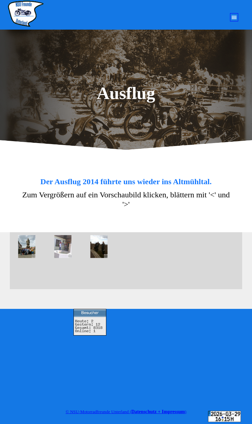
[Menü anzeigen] (234, 17)
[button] (30, 246)
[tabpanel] (126, 193)
